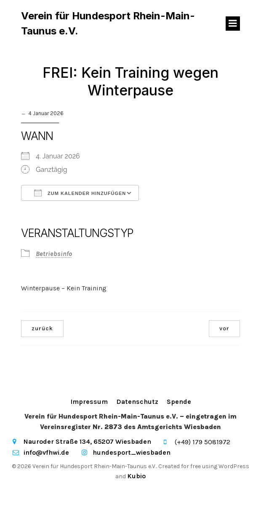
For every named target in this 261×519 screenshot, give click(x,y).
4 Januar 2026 (46, 113)
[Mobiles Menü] (233, 23)
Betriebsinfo (54, 254)
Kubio (136, 476)
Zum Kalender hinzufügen (80, 193)
